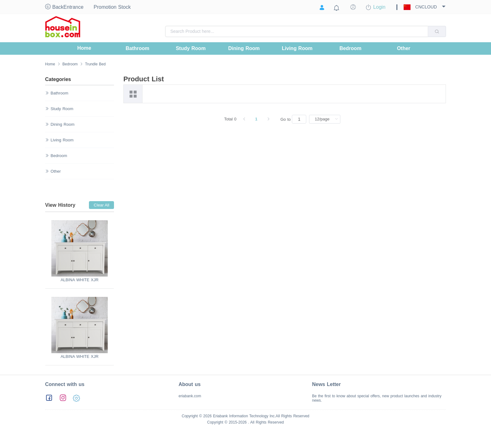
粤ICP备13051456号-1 (70, 428)
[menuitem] (84, 48)
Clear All (101, 205)
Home (50, 64)
